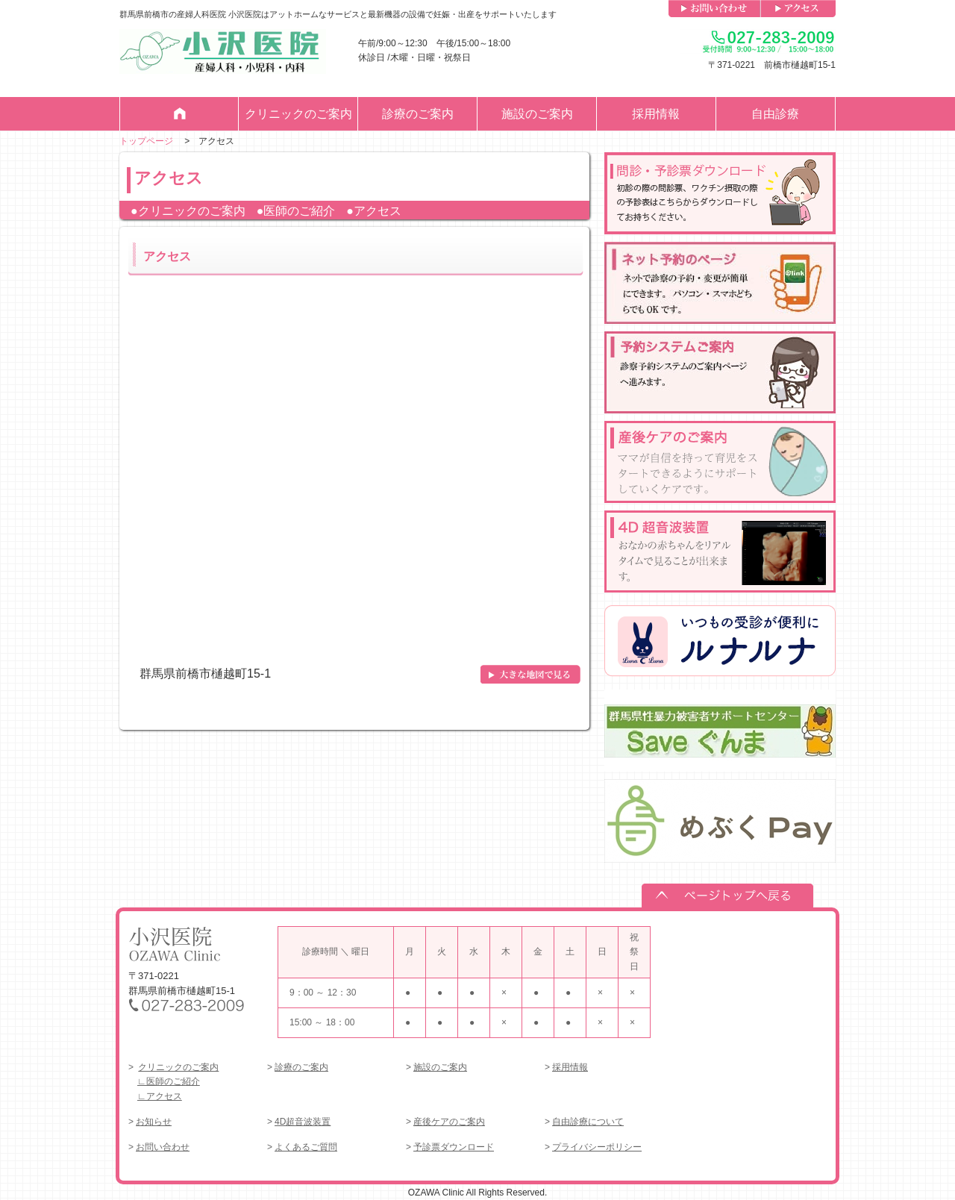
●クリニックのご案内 (188, 210)
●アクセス (373, 210)
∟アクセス (159, 1096)
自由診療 (775, 113)
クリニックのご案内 (298, 113)
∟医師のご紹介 (168, 1081)
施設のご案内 (537, 113)
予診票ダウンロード (453, 1147)
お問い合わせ (163, 1147)
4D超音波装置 (303, 1121)
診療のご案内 (418, 113)
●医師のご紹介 (296, 210)
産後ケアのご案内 (449, 1121)
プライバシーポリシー (597, 1147)
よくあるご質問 (306, 1147)
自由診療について (588, 1121)
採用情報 (656, 113)
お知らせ (154, 1121)
